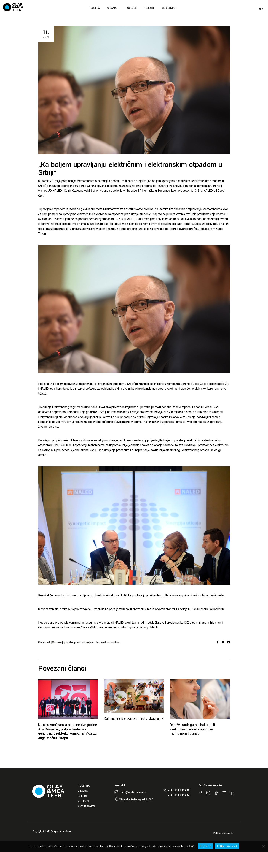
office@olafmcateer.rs (132, 792)
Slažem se (205, 846)
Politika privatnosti (223, 833)
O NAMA (113, 8)
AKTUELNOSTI (169, 8)
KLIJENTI (149, 8)
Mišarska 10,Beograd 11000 (136, 799)
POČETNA (94, 8)
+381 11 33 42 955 (178, 790)
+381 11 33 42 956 (178, 795)
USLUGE (131, 8)
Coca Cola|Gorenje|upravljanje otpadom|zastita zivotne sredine (79, 642)
